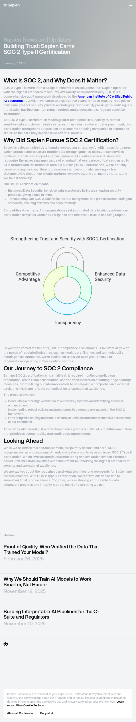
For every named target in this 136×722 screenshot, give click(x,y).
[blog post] (68, 557)
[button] (130, 6)
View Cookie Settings (30, 705)
